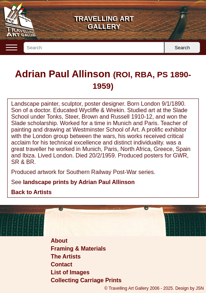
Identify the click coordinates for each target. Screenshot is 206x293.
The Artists (66, 256)
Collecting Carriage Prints (86, 280)
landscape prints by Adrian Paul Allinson (79, 182)
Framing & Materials (78, 249)
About (59, 241)
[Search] (93, 47)
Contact (61, 264)
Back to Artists (31, 192)
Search (182, 47)
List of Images (70, 272)
